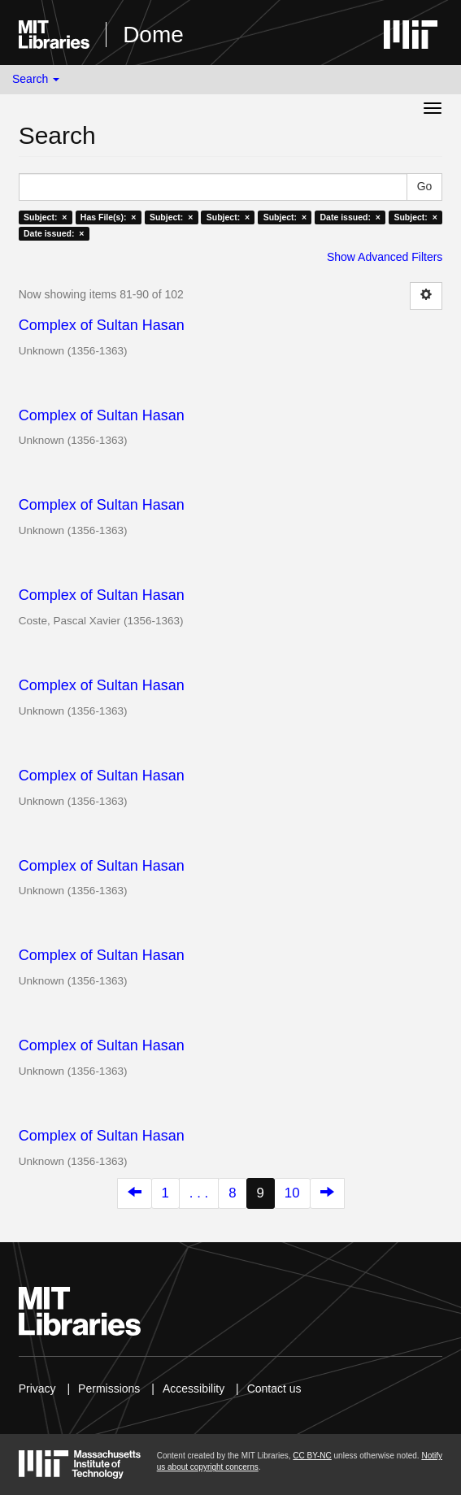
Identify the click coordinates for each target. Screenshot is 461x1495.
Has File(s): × (108, 217)
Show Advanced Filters (384, 256)
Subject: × (45, 217)
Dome (153, 34)
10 (292, 1193)
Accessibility (193, 1388)
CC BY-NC (312, 1455)
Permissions (109, 1388)
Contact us (274, 1388)
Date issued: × (350, 217)
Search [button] (35, 78)
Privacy (37, 1388)
